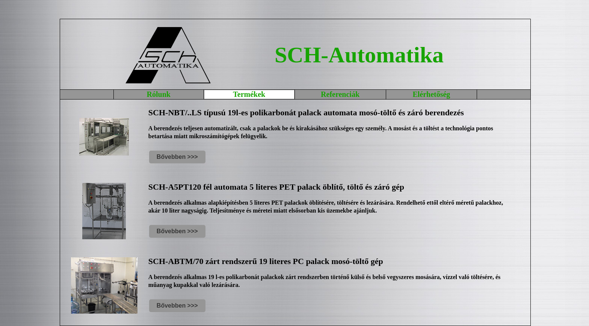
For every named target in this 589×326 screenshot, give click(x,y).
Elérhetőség (431, 94)
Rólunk (159, 94)
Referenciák (340, 94)
